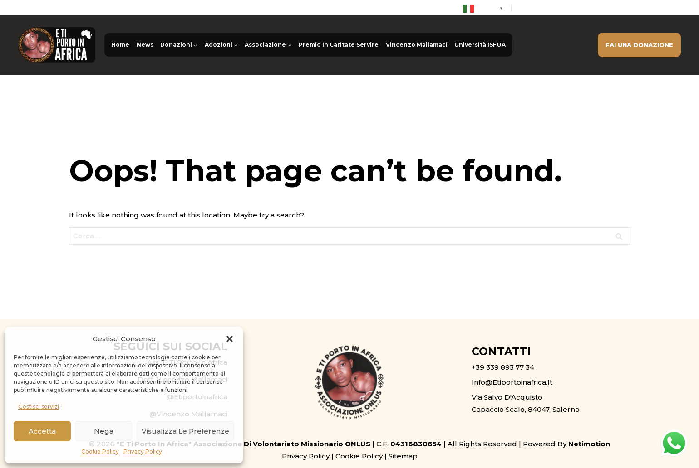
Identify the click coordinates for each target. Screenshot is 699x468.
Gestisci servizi (38, 406)
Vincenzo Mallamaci (417, 44)
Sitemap (403, 456)
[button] (229, 338)
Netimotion (589, 443)
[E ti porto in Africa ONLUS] (56, 45)
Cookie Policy (100, 451)
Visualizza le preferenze (185, 431)
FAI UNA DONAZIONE (639, 44)
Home (120, 44)
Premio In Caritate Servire (339, 44)
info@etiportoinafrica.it (641, 8)
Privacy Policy (142, 451)
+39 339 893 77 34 (556, 8)
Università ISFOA (480, 44)
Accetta (42, 431)
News (145, 44)
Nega (103, 431)
